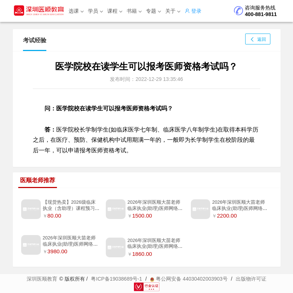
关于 (172, 11)
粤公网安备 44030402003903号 (189, 279)
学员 (95, 11)
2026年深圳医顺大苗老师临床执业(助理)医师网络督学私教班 (70, 244)
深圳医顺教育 (42, 279)
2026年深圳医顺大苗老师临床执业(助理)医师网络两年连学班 (239, 208)
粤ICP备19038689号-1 (116, 279)
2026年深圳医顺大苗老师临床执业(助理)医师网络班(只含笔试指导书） (154, 246)
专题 (153, 11)
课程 (114, 11)
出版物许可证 (251, 279)
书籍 (134, 11)
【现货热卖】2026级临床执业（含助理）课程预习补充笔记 (71, 208)
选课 (76, 11)
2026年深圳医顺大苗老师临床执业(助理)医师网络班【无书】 (154, 208)
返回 (257, 39)
